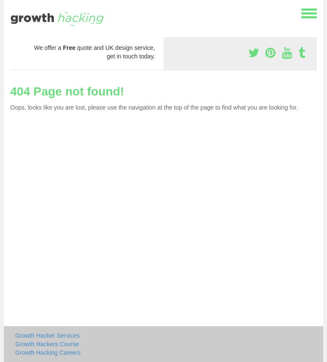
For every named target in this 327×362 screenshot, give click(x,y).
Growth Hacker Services (47, 335)
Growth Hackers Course (47, 344)
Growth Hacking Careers (47, 352)
